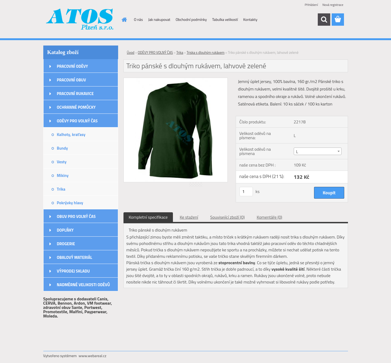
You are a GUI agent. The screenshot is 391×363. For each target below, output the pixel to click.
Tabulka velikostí (225, 19)
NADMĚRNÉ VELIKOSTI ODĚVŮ (83, 285)
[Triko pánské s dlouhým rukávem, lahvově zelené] (176, 80)
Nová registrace (332, 4)
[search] (324, 19)
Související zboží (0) (227, 217)
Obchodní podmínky (191, 19)
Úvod (130, 52)
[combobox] (318, 151)
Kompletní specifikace (148, 217)
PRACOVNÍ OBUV (71, 80)
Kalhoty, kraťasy (71, 134)
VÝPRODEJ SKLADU (73, 271)
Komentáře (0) (269, 217)
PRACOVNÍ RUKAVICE (75, 93)
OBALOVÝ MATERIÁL (74, 257)
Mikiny (63, 175)
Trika (61, 189)
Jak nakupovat (159, 19)
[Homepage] (124, 19)
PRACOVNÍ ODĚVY (72, 66)
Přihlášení (311, 4)
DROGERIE (66, 244)
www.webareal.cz (92, 355)
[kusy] (246, 191)
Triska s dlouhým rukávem (205, 52)
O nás (138, 19)
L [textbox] (297, 151)
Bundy (62, 148)
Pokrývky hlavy (70, 203)
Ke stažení (189, 217)
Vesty (62, 162)
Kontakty (250, 19)
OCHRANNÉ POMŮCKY (76, 107)
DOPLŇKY (65, 230)
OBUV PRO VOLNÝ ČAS (76, 216)
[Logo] (80, 19)
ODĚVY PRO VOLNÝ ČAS (77, 121)
